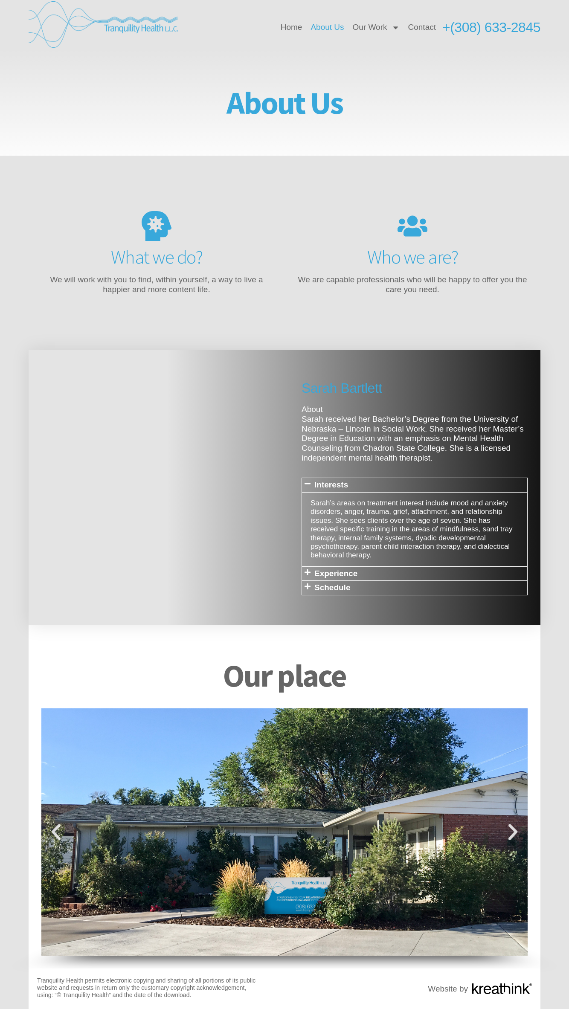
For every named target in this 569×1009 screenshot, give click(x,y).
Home (291, 27)
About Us (327, 27)
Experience (335, 573)
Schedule (332, 587)
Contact (422, 27)
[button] (414, 485)
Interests (331, 484)
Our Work (376, 27)
